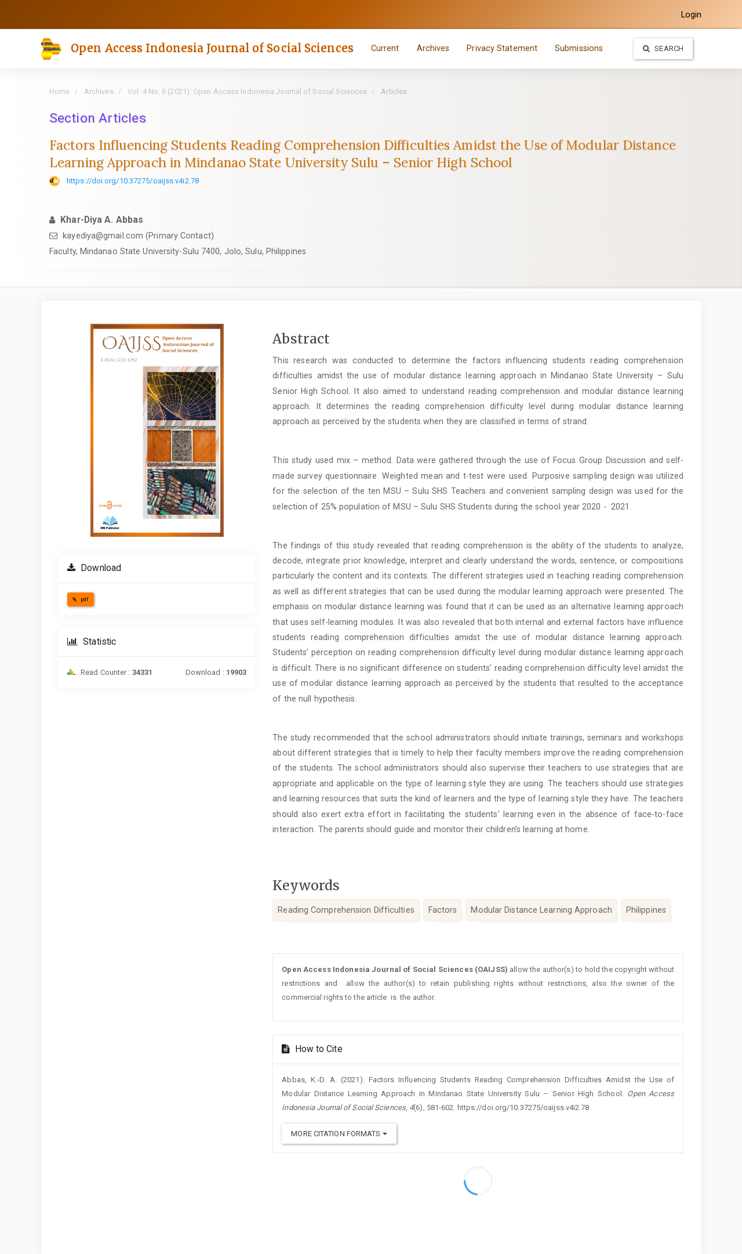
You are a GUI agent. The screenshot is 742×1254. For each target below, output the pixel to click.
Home (59, 91)
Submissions (579, 48)
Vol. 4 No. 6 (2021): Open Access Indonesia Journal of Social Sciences (247, 91)
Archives (433, 48)
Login (691, 14)
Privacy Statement (502, 48)
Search (663, 48)
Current (385, 48)
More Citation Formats (339, 1133)
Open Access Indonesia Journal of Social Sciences (212, 48)
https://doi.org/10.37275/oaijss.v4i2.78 (133, 180)
